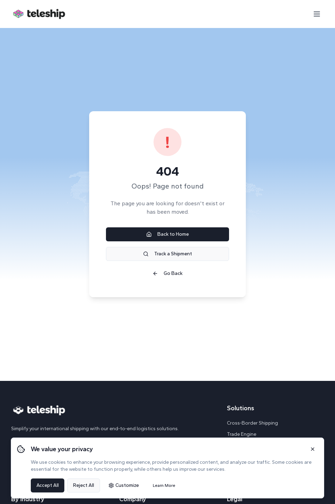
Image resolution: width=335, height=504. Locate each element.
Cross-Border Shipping (252, 423)
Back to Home (167, 234)
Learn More (164, 485)
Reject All (83, 485)
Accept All (47, 485)
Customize (123, 485)
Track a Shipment (167, 254)
